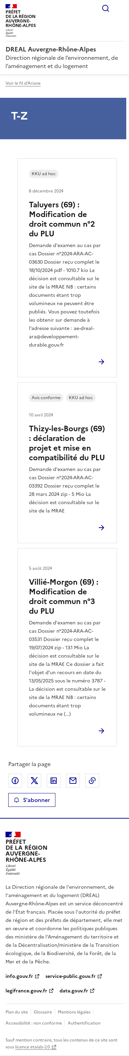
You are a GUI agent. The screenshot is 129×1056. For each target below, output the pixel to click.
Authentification (84, 1023)
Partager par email (73, 781)
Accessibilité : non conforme (34, 1023)
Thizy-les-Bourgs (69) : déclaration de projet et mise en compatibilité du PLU (67, 443)
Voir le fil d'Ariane (23, 83)
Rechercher (105, 8)
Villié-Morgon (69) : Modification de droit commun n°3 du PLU (63, 596)
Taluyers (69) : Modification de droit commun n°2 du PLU (62, 219)
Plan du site (17, 1012)
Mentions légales (74, 1012)
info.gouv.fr (19, 976)
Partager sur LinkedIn (54, 781)
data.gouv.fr (74, 990)
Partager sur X (34, 781)
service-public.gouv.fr (70, 976)
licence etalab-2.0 (32, 1047)
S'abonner (32, 800)
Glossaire (43, 1012)
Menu (119, 8)
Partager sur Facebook (15, 781)
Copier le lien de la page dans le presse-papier (92, 781)
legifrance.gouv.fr (26, 990)
